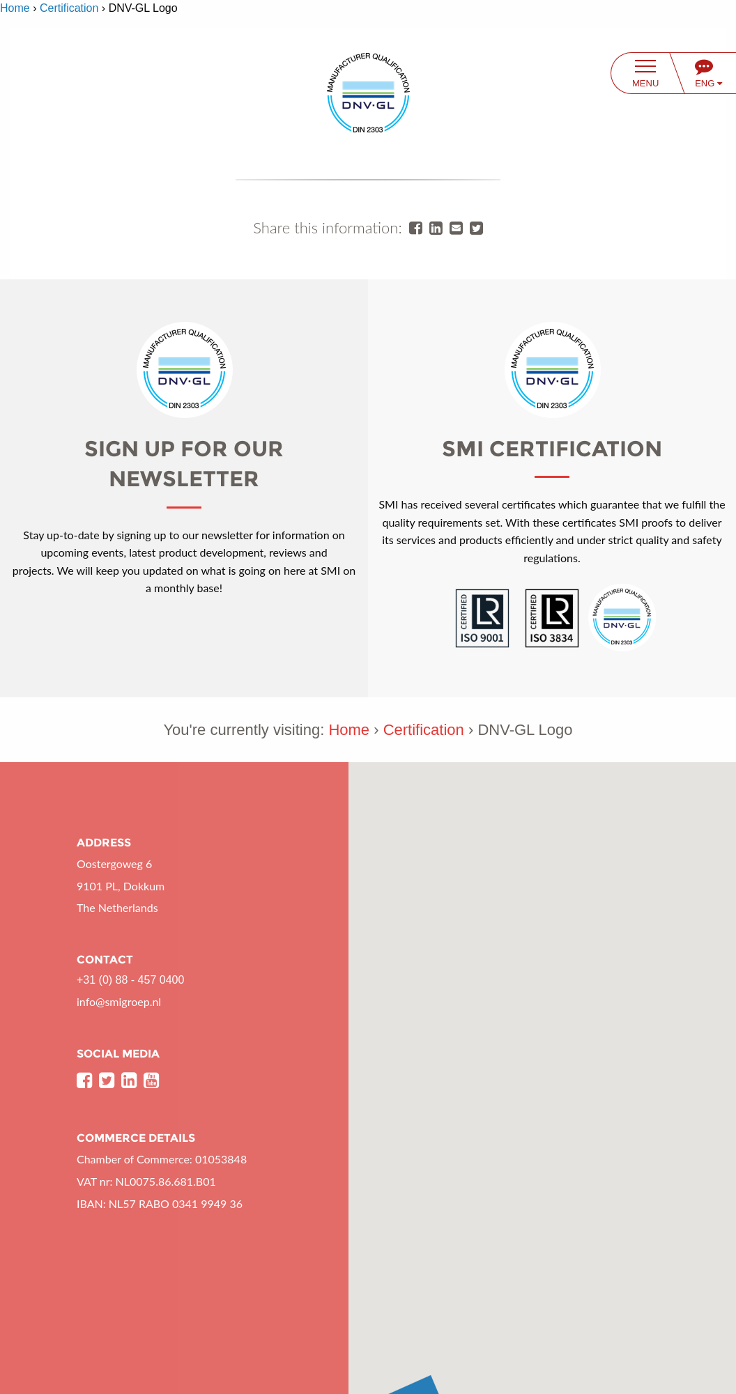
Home (15, 8)
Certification (69, 8)
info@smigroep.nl (119, 1001)
